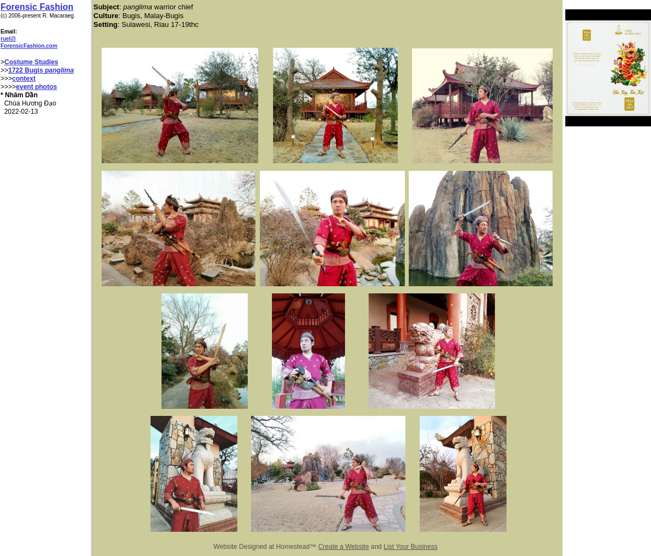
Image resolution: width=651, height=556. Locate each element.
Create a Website (343, 547)
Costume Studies (31, 62)
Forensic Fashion (37, 7)
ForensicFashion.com (29, 46)
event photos (36, 87)
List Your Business (410, 547)
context (24, 78)
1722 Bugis (26, 70)
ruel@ (8, 39)
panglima (59, 70)
